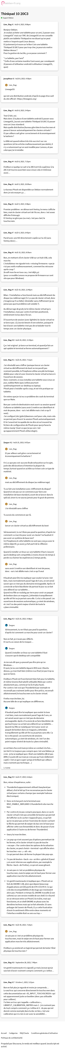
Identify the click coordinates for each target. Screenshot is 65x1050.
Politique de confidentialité (11, 1038)
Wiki (8, 141)
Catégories (13, 1033)
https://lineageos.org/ (27, 99)
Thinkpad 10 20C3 (14, 14)
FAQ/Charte (24, 1033)
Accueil (4, 1033)
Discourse (17, 1043)
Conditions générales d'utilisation (44, 1033)
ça (35, 967)
